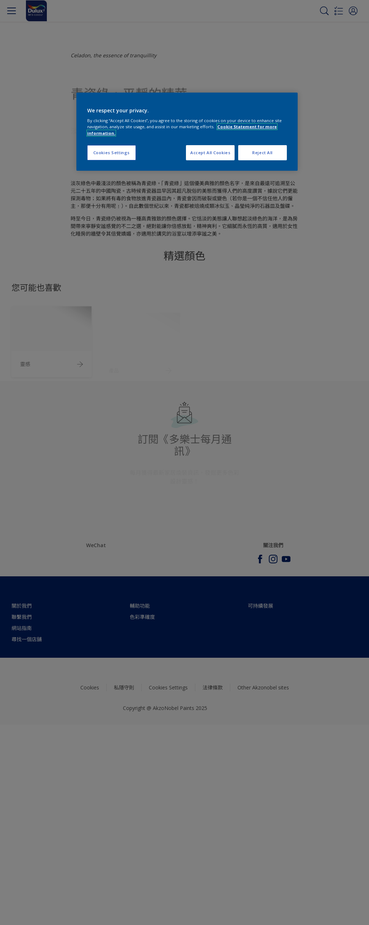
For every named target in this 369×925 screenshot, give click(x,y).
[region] (187, 132)
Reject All (262, 152)
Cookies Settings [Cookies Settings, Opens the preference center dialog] (111, 152)
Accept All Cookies (210, 152)
